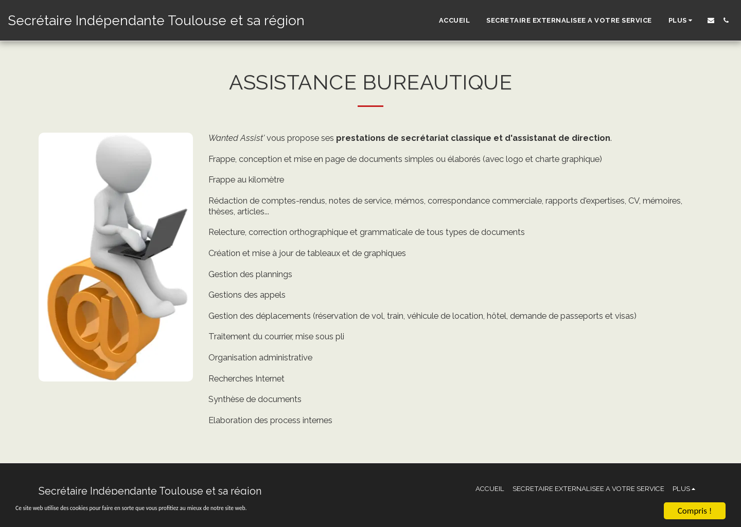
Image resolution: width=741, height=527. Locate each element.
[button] (711, 20)
